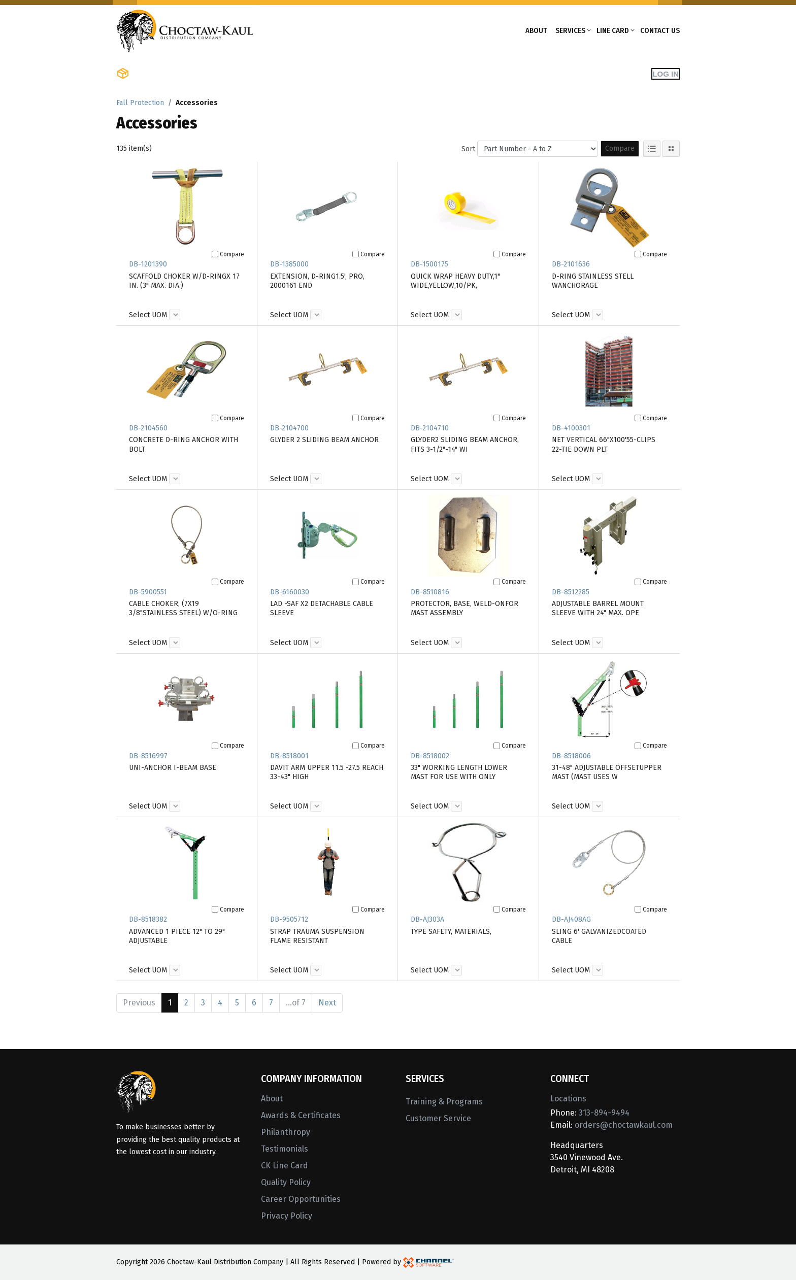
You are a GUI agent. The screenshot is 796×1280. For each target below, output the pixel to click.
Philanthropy (285, 1132)
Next (327, 1002)
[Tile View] (671, 149)
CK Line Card (284, 1165)
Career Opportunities (301, 1199)
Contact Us (660, 30)
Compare (620, 148)
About (536, 30)
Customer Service (438, 1118)
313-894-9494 (604, 1113)
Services (570, 30)
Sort (468, 149)
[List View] (651, 149)
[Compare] (215, 254)
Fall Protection (140, 102)
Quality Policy (286, 1182)
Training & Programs (444, 1101)
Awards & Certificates (301, 1115)
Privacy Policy (286, 1216)
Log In (665, 74)
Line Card (612, 30)
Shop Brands (243, 74)
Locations (568, 1098)
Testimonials (284, 1149)
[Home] (184, 30)
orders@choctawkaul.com (624, 1125)
